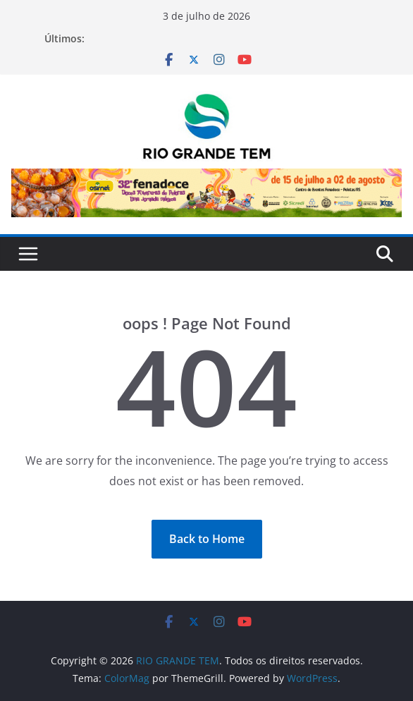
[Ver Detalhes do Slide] (206, 193)
